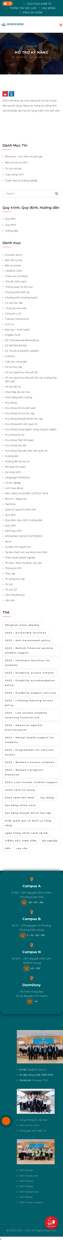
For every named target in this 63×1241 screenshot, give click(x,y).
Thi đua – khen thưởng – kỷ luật (23, 562)
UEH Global (26, 1186)
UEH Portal (26, 1170)
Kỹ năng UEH (13, 472)
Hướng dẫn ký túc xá (17, 461)
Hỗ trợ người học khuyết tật (21, 372)
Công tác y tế (13, 313)
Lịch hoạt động (14, 488)
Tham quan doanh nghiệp (20, 557)
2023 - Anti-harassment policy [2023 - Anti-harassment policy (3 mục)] (28, 640)
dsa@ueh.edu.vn (37, 1069)
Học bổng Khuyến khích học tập (24, 418)
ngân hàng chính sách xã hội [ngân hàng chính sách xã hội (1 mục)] (26, 833)
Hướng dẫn (11, 230)
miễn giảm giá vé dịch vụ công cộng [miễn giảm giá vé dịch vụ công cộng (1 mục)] (28, 823)
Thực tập (10, 573)
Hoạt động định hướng (18, 397)
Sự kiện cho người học (18, 546)
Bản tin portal (13, 265)
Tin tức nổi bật (13, 168)
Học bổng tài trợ (14, 434)
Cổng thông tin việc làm (33, 1120)
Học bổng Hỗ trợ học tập (20, 413)
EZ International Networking (22, 340)
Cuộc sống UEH (14, 174)
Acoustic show (13, 254)
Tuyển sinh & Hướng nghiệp (21, 180)
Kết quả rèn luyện (15, 466)
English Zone (12, 334)
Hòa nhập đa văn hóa (17, 392)
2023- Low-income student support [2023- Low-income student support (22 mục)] (31, 782)
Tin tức (9, 584)
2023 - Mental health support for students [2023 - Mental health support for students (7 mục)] (29, 739)
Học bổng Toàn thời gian (19, 440)
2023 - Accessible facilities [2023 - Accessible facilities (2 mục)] (25, 632)
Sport (8, 541)
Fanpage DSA (40, 1080)
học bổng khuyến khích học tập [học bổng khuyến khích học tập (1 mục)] (28, 813)
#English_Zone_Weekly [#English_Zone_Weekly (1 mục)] (22, 625)
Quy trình (10, 224)
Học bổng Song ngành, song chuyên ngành (31, 429)
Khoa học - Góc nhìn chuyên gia (23, 156)
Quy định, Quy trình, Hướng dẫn (23, 520)
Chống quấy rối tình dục (19, 286)
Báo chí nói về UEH (16, 162)
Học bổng (11, 402)
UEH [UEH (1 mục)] (8, 848)
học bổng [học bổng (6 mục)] (47, 797)
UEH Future (26, 1181)
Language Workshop (17, 477)
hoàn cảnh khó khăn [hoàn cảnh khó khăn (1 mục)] (20, 797)
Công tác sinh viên (16, 308)
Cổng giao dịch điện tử (32, 1130)
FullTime (10, 356)
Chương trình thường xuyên (21, 297)
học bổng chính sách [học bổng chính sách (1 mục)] (20, 805)
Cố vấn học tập (14, 302)
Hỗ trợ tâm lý (13, 386)
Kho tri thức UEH (29, 1125)
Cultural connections (17, 318)
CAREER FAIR (13, 270)
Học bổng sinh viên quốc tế (21, 424)
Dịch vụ (31, 46)
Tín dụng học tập (15, 578)
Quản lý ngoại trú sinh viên (20, 509)
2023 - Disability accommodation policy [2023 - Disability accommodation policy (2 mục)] (30, 682)
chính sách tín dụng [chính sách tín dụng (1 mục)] (20, 790)
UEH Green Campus (31, 1202)
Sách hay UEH (13, 530)
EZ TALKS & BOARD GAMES (22, 350)
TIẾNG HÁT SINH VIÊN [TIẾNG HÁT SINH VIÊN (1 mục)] (20, 840)
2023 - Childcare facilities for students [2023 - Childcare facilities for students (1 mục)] (27, 662)
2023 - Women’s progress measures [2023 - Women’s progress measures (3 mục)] (24, 772)
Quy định (10, 218)
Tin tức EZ (11, 589)
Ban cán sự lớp (13, 260)
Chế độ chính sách (15, 281)
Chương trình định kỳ (17, 292)
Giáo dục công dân (16, 361)
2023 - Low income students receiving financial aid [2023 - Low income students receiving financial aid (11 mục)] (26, 715)
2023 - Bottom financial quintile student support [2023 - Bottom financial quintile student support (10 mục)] (29, 650)
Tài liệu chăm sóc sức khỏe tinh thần (26, 552)
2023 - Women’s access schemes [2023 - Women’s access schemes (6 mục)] (30, 762)
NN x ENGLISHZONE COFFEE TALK (26, 493)
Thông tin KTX (13, 568)
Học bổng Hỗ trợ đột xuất (20, 408)
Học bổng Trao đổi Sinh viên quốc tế (26, 450)
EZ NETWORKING (16, 345)
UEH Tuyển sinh (28, 1175)
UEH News (25, 1197)
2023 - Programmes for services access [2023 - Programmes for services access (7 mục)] (29, 752)
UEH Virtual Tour (29, 1191)
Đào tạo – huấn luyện (17, 329)
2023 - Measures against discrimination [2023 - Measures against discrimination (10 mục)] (23, 727)
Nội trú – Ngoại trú (16, 498)
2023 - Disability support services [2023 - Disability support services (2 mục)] (30, 692)
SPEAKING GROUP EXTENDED (24, 536)
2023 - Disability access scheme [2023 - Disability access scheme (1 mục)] (29, 672)
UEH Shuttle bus (15, 594)
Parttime (10, 504)
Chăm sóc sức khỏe (16, 276)
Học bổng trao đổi (15, 445)
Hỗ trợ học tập (13, 366)
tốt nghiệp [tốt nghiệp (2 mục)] (49, 840)
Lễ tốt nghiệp (13, 482)
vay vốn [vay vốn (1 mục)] (22, 848)
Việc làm (10, 600)
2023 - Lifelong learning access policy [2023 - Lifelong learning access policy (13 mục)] (29, 702)
